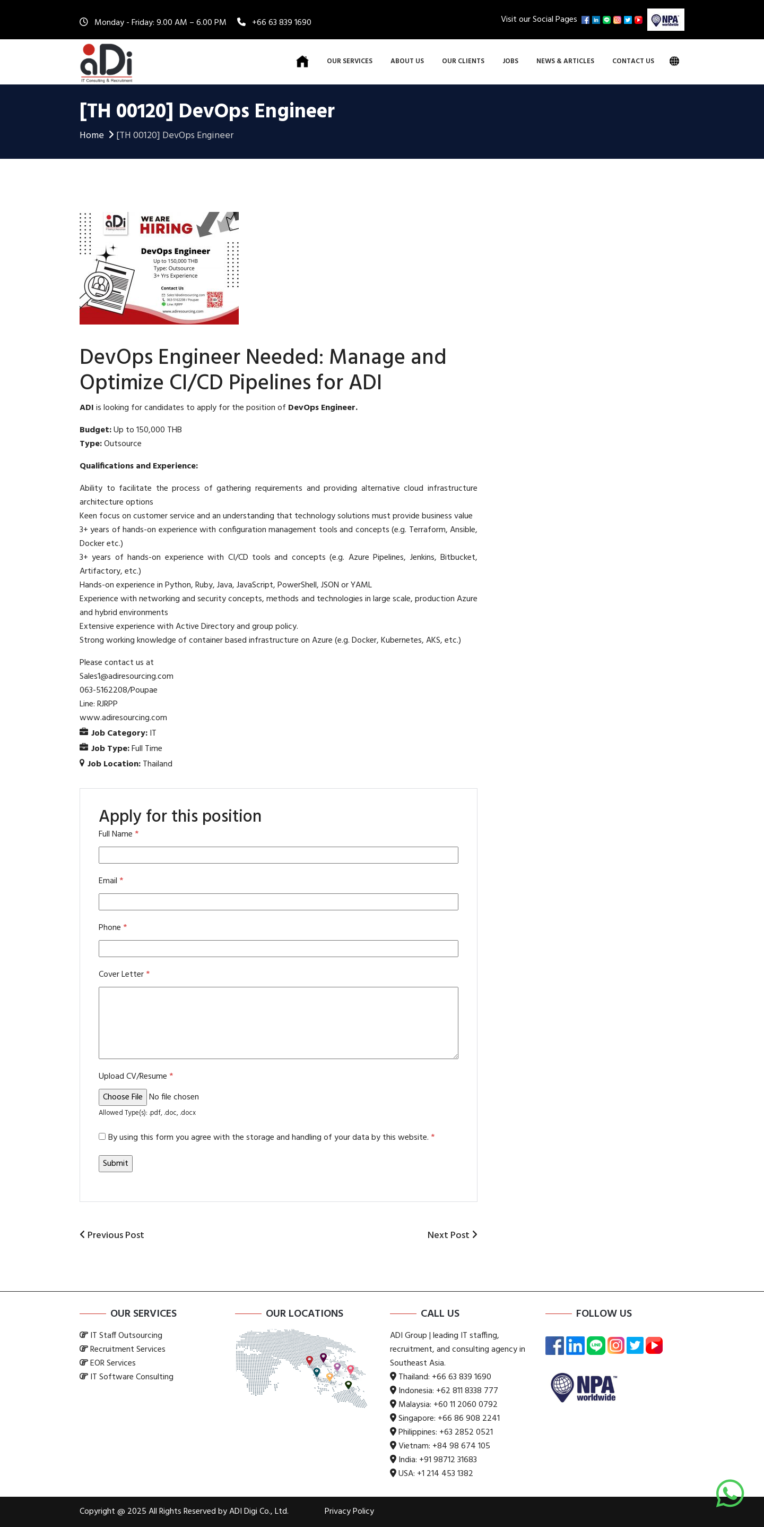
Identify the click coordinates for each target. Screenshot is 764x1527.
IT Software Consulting (131, 1377)
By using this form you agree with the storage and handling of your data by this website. (271, 1138)
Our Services (349, 61)
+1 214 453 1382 (445, 1474)
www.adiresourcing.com (123, 718)
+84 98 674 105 (461, 1446)
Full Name (118, 834)
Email (111, 881)
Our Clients (463, 61)
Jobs (510, 61)
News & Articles (565, 61)
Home (98, 135)
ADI (87, 408)
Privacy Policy (349, 1512)
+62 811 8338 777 (467, 1391)
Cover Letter (124, 975)
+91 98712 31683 (448, 1460)
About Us (407, 61)
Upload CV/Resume (136, 1077)
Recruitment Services (128, 1350)
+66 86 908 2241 (469, 1419)
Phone (113, 928)
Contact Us (633, 61)
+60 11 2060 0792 (465, 1405)
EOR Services (113, 1363)
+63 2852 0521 (466, 1432)
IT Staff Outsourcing (126, 1336)
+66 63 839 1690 (281, 23)
